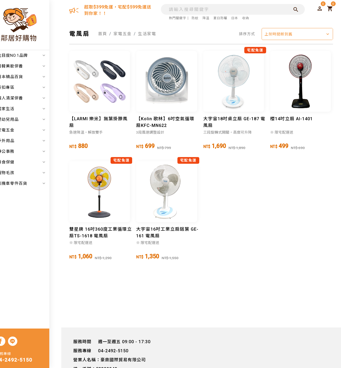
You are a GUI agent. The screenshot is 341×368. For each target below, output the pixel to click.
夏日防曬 (219, 18)
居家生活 (33, 108)
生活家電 (147, 33)
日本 (233, 18)
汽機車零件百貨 (33, 183)
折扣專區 (33, 87)
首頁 (102, 33)
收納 (244, 18)
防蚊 (193, 18)
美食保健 (33, 162)
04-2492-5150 (26, 360)
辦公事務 (33, 151)
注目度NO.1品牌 (33, 55)
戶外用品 (33, 140)
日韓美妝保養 (33, 66)
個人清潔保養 (33, 98)
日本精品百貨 (33, 76)
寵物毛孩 (33, 172)
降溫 (204, 18)
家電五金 (33, 130)
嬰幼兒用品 (33, 119)
